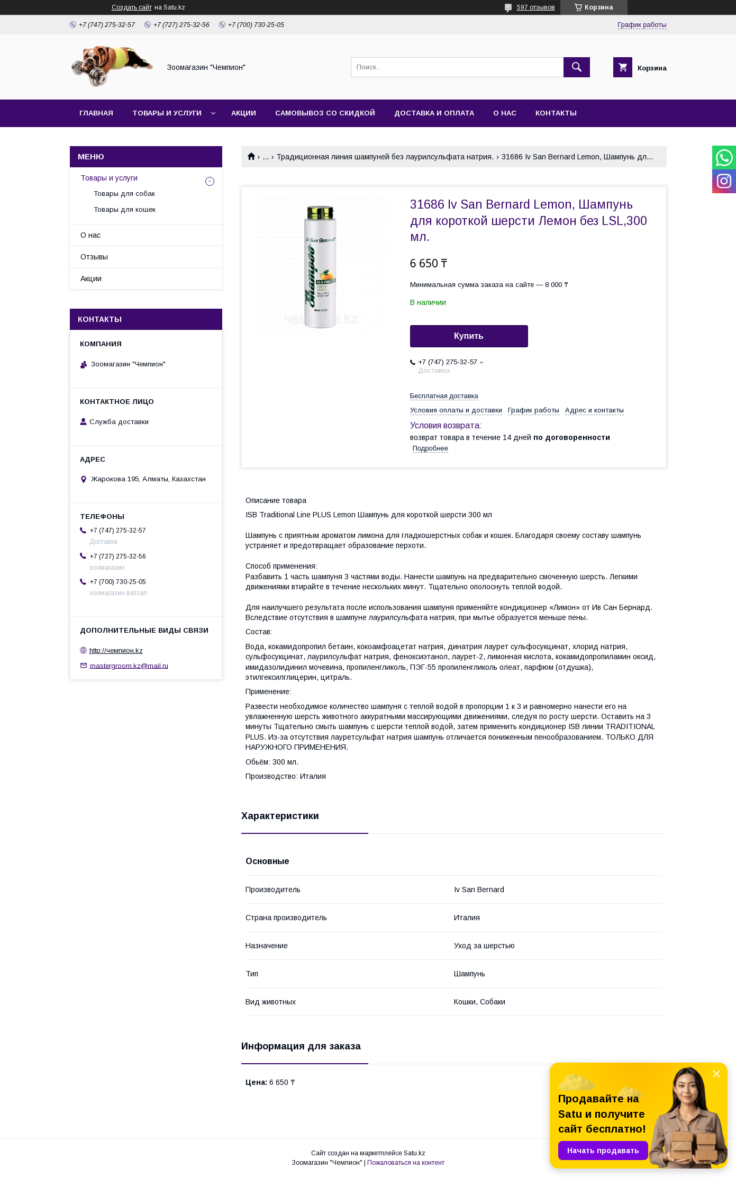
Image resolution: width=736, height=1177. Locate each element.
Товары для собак (124, 193)
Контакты (556, 113)
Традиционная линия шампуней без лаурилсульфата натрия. (385, 156)
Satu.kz (414, 1153)
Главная (96, 113)
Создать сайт (132, 7)
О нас (504, 113)
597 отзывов (536, 7)
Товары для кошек (125, 209)
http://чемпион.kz (116, 650)
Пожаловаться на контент (405, 1162)
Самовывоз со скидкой (325, 113)
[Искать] (577, 67)
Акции (243, 113)
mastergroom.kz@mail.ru (129, 665)
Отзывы (94, 257)
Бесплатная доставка (444, 396)
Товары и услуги (167, 113)
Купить (469, 335)
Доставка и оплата (434, 113)
